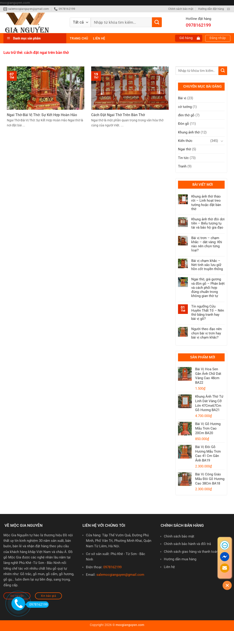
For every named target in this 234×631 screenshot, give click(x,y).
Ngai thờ (184, 149)
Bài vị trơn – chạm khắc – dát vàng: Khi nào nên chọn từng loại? (206, 244)
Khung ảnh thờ (189, 132)
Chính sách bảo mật (180, 8)
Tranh (182, 166)
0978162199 (112, 567)
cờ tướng (185, 107)
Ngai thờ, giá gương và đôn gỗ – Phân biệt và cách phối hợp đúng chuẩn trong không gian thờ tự (208, 287)
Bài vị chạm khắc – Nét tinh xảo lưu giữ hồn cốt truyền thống (207, 265)
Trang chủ (79, 38)
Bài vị (182, 98)
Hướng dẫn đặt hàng (211, 8)
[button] (188, 38)
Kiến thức (185, 141)
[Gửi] (157, 22)
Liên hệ (99, 38)
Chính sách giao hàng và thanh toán (191, 552)
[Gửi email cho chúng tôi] (228, 9)
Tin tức (183, 158)
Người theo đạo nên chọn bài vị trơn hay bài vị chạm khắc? (206, 333)
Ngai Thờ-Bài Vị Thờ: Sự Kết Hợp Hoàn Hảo (42, 115)
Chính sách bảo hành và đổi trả (187, 544)
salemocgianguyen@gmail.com (120, 575)
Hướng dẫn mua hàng (180, 559)
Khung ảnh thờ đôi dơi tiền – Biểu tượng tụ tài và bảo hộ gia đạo (208, 223)
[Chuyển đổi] (222, 140)
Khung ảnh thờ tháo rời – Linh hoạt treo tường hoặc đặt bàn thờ (206, 202)
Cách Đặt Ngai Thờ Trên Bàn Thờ (118, 115)
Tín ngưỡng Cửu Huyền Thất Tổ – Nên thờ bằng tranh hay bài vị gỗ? (207, 312)
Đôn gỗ (183, 124)
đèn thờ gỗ (186, 115)
